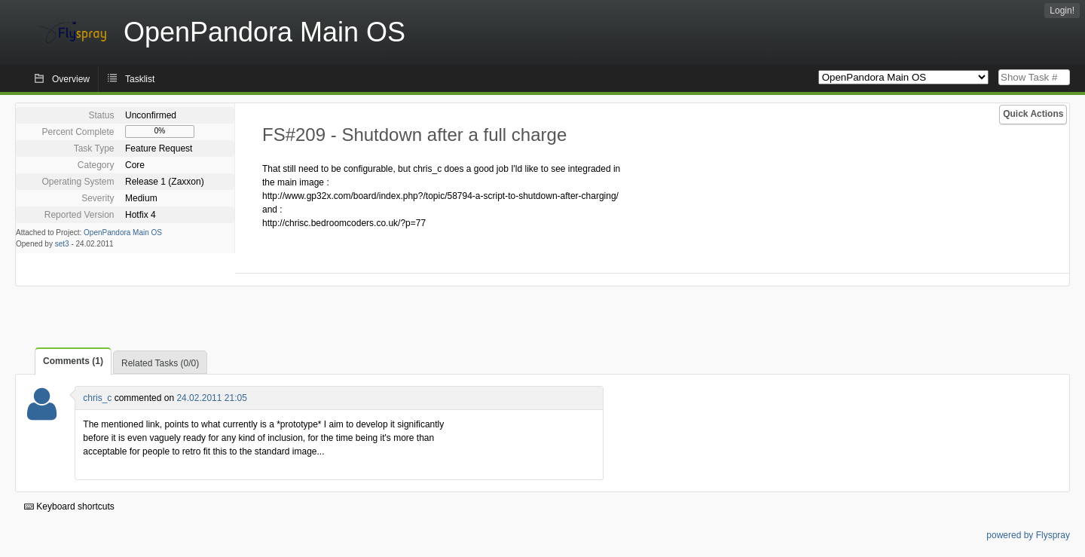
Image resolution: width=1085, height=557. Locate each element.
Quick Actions (1033, 114)
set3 (62, 244)
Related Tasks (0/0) (160, 363)
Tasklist (139, 79)
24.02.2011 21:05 (211, 398)
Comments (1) (73, 361)
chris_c (97, 398)
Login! (1062, 10)
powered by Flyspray (1028, 535)
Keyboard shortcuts (69, 506)
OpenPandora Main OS (123, 232)
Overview (71, 79)
